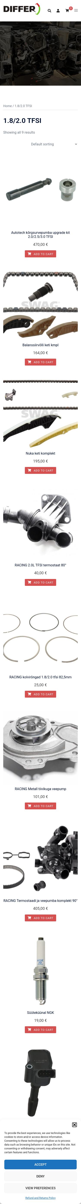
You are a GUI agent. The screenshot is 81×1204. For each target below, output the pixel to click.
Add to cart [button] (41, 254)
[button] (74, 1125)
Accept (40, 1165)
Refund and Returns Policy (40, 1198)
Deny (41, 1176)
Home (7, 106)
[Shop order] (54, 144)
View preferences (40, 1188)
